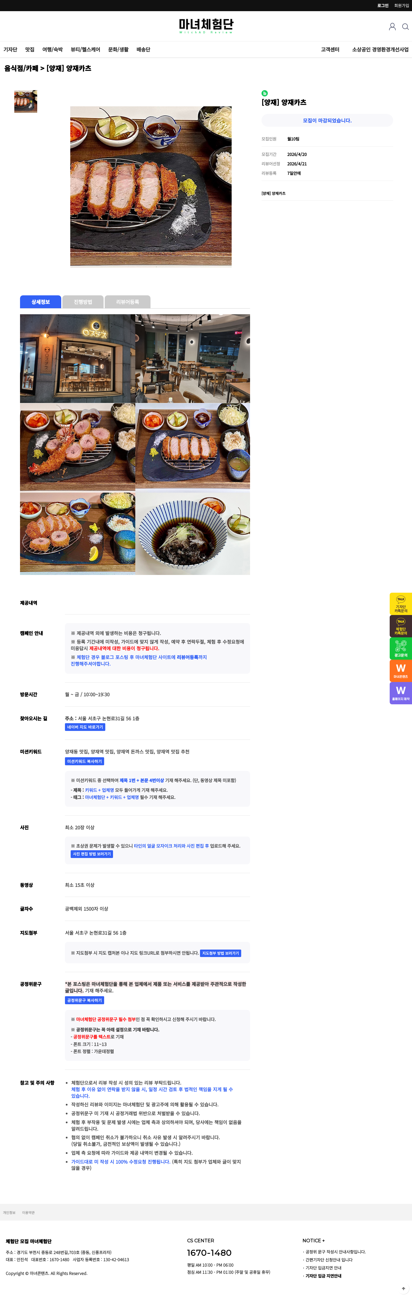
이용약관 (28, 1212)
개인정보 (9, 1212)
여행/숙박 (52, 49)
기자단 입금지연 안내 (323, 1268)
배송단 (143, 49)
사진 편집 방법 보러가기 (92, 854)
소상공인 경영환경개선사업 (380, 49)
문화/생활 (118, 49)
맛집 (29, 49)
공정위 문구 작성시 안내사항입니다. (336, 1252)
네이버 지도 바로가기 (85, 727)
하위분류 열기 (342, 49)
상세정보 (40, 301)
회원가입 (401, 5)
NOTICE (313, 1240)
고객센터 (330, 49)
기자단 (10, 49)
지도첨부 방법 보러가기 (220, 953)
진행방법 (83, 301)
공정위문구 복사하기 (84, 1000)
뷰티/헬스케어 (85, 49)
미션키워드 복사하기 (84, 761)
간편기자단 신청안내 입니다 (329, 1260)
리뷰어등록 (127, 301)
